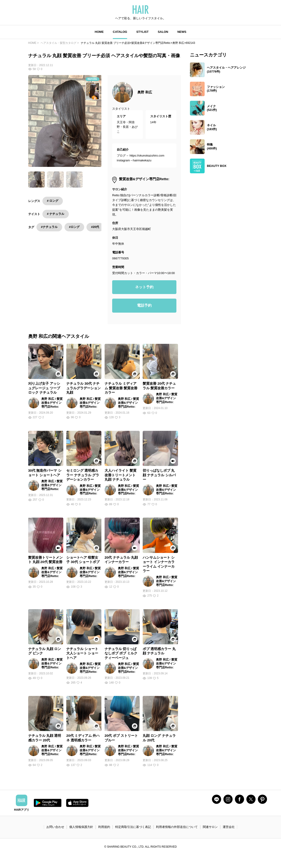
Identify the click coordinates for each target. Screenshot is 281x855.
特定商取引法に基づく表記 (133, 827)
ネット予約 (144, 287)
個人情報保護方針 (81, 827)
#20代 (95, 227)
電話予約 (144, 305)
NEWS (181, 32)
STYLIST (142, 32)
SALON (163, 32)
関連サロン (210, 827)
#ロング (74, 227)
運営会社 (229, 827)
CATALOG (120, 32)
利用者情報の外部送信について (177, 827)
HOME (99, 32)
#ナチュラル (49, 227)
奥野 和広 (144, 92)
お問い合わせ (55, 827)
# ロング (52, 200)
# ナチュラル (55, 214)
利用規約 (104, 827)
